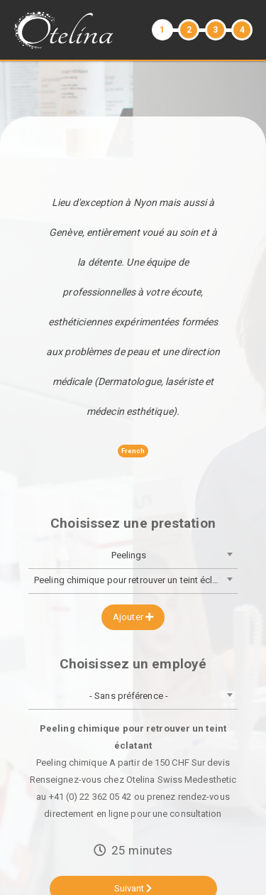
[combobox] (133, 556)
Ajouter (133, 617)
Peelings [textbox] (129, 555)
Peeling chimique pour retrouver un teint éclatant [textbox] (133, 580)
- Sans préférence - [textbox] (128, 695)
